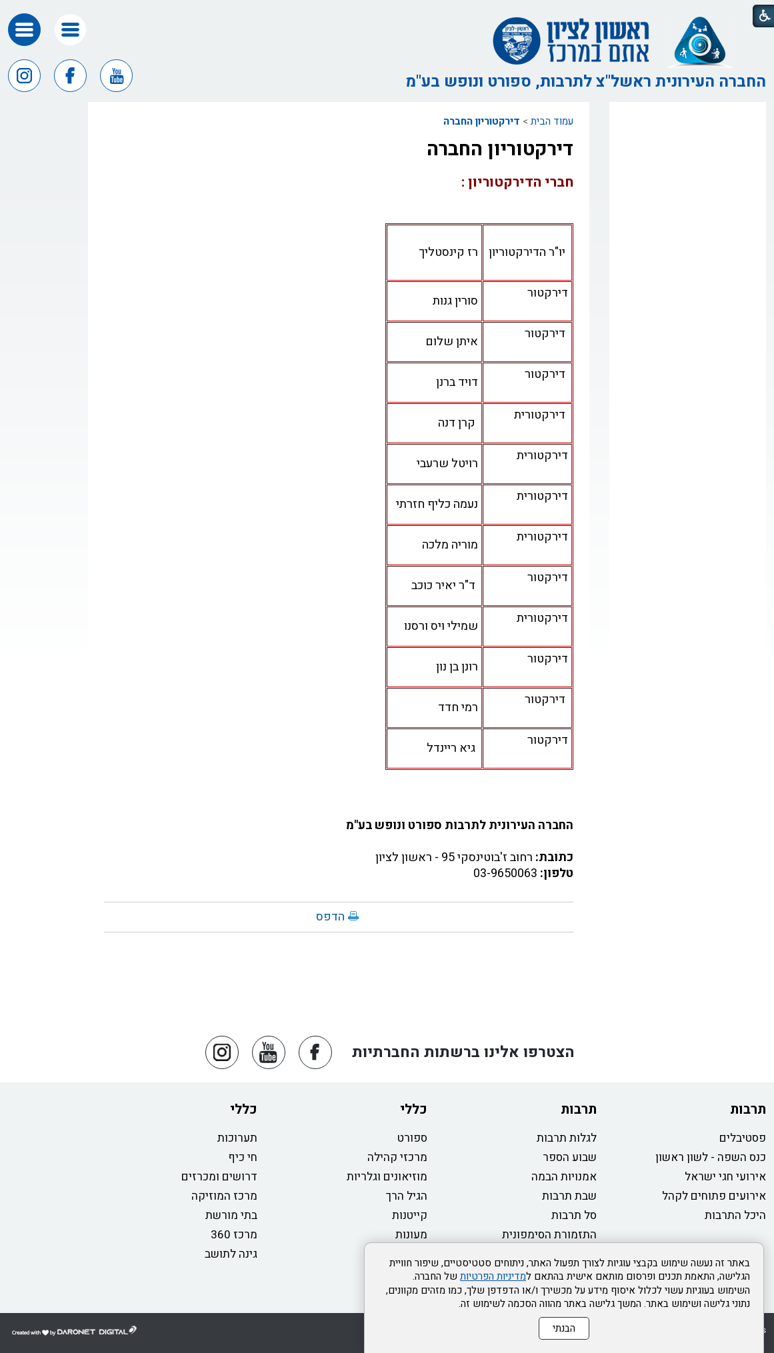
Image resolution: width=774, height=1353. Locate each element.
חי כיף (242, 1157)
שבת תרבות (569, 1196)
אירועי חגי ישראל (725, 1176)
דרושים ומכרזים (219, 1176)
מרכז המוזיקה (224, 1196)
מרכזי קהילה (397, 1157)
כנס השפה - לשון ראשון (710, 1157)
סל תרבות (574, 1215)
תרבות (748, 1109)
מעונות (411, 1234)
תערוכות (237, 1138)
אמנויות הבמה (564, 1176)
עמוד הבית (552, 121)
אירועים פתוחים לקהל (714, 1196)
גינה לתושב (231, 1254)
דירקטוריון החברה (481, 121)
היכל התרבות (735, 1215)
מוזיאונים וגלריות (387, 1176)
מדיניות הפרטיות (493, 1276)
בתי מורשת (231, 1215)
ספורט (412, 1138)
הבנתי (564, 1328)
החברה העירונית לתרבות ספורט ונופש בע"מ (459, 825)
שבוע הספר (570, 1157)
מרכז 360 (234, 1234)
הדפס (330, 917)
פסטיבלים (742, 1138)
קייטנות (409, 1215)
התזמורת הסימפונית (549, 1234)
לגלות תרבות (567, 1138)
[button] (70, 29)
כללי (413, 1109)
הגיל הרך (406, 1196)
